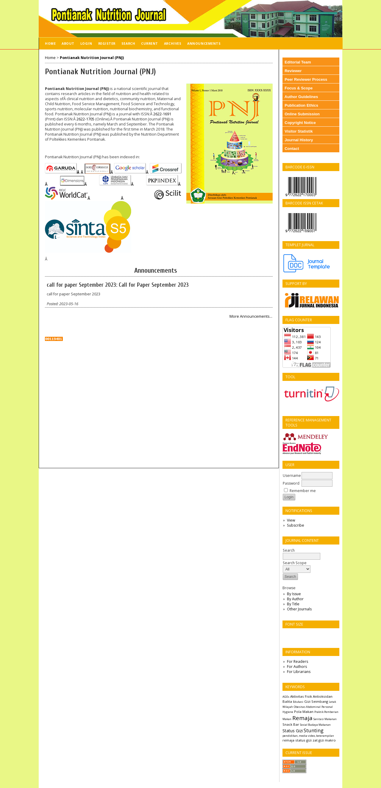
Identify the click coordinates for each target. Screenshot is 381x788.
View (291, 520)
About (68, 43)
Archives (172, 43)
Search (128, 43)
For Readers (297, 661)
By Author (295, 598)
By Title (293, 603)
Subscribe (295, 525)
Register (106, 43)
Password (291, 483)
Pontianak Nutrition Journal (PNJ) (92, 57)
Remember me (303, 490)
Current (149, 43)
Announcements (204, 43)
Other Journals (299, 609)
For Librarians (298, 671)
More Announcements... (250, 316)
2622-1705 (85, 119)
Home (50, 43)
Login (86, 43)
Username (292, 475)
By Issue (294, 593)
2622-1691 (162, 114)
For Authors (297, 666)
